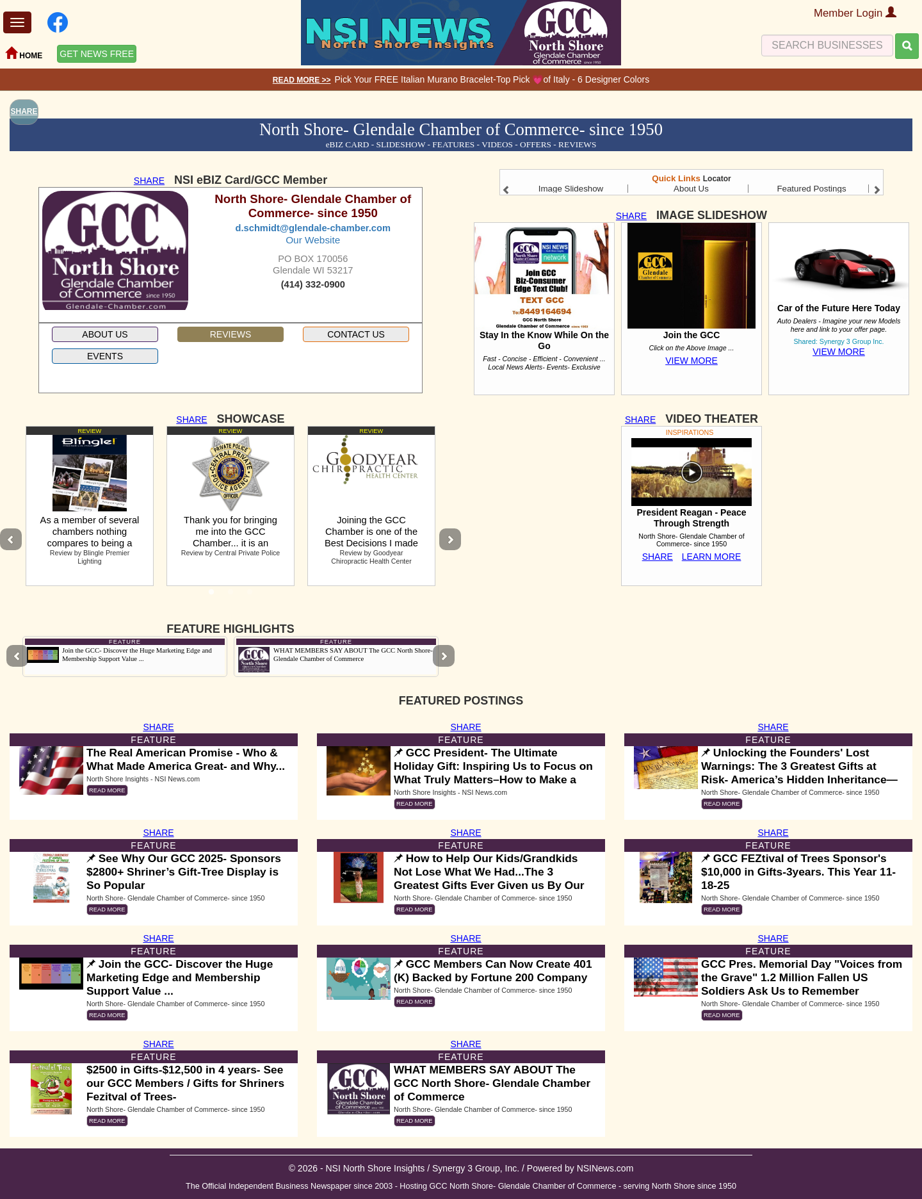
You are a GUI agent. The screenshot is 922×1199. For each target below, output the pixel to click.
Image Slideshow (571, 188)
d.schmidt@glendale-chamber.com (313, 228)
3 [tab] (249, 595)
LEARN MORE (711, 556)
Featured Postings (811, 188)
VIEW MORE (691, 360)
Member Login (855, 13)
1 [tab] (211, 595)
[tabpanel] (89, 506)
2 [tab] (230, 595)
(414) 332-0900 (313, 284)
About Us (691, 188)
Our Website (313, 239)
